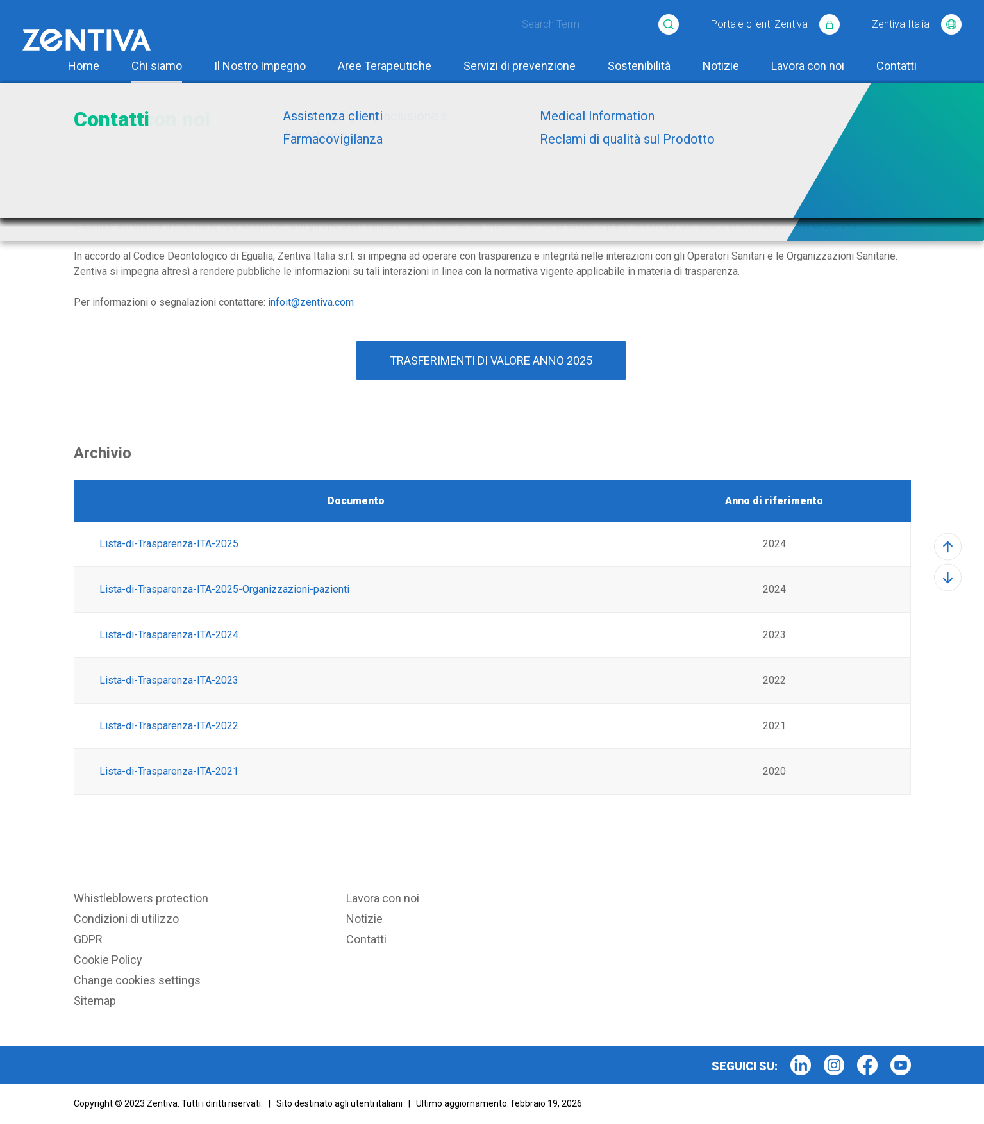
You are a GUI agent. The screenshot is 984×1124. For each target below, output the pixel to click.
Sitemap (95, 1000)
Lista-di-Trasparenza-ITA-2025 (167, 544)
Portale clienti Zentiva (775, 22)
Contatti (896, 65)
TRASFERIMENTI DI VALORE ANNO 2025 (491, 360)
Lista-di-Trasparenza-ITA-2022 (168, 726)
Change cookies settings (137, 980)
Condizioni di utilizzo (126, 918)
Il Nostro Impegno (260, 65)
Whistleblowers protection (141, 898)
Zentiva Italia (917, 22)
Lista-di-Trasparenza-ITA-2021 (168, 771)
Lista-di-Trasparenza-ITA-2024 (168, 635)
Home (83, 65)
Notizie (721, 65)
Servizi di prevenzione (519, 65)
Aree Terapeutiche (384, 65)
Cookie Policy (108, 959)
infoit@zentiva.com (311, 302)
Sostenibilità (639, 65)
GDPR (88, 939)
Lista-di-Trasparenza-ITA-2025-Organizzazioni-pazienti (223, 589)
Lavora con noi (807, 65)
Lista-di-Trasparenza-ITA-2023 (168, 680)
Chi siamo (156, 65)
